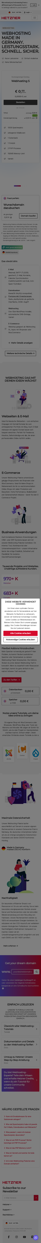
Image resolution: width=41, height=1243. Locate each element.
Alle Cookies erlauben (20, 633)
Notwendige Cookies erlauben (20, 639)
